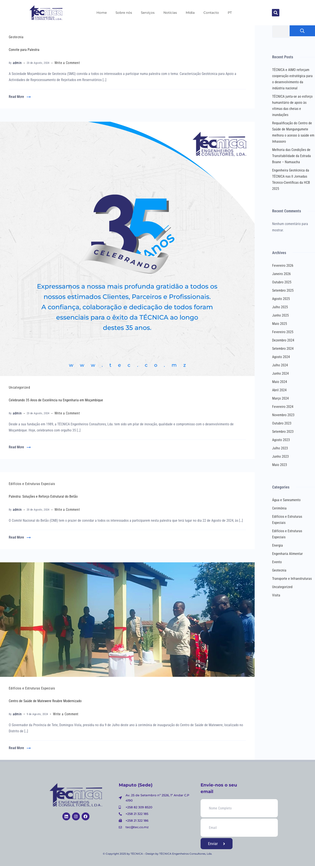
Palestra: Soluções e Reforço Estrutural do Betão (43, 496)
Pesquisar (302, 30)
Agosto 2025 (281, 299)
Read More (16, 97)
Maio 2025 (279, 324)
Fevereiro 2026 (282, 265)
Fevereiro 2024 (282, 407)
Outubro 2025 (281, 282)
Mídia (190, 12)
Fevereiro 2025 (282, 332)
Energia (277, 545)
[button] (275, 12)
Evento (277, 562)
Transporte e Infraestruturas (292, 579)
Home (101, 12)
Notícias (170, 12)
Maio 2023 (279, 465)
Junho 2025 (280, 315)
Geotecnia (16, 37)
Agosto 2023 (281, 440)
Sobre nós (124, 12)
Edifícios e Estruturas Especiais (32, 484)
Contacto (211, 12)
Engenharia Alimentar (287, 554)
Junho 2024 (280, 373)
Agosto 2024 (281, 357)
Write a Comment (67, 62)
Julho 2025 (280, 307)
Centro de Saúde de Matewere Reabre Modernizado (45, 701)
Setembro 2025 (283, 290)
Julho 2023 (280, 448)
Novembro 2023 (283, 415)
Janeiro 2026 (281, 274)
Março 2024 (280, 398)
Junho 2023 (280, 456)
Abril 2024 (279, 390)
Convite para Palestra (24, 50)
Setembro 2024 (283, 348)
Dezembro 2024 (283, 340)
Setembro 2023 (283, 432)
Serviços (148, 12)
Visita (276, 595)
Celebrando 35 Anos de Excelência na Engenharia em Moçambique (56, 400)
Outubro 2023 (281, 423)
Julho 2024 (280, 365)
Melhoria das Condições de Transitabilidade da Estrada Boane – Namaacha (291, 156)
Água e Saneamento (286, 500)
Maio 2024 (279, 382)
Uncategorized (19, 387)
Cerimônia (279, 508)
